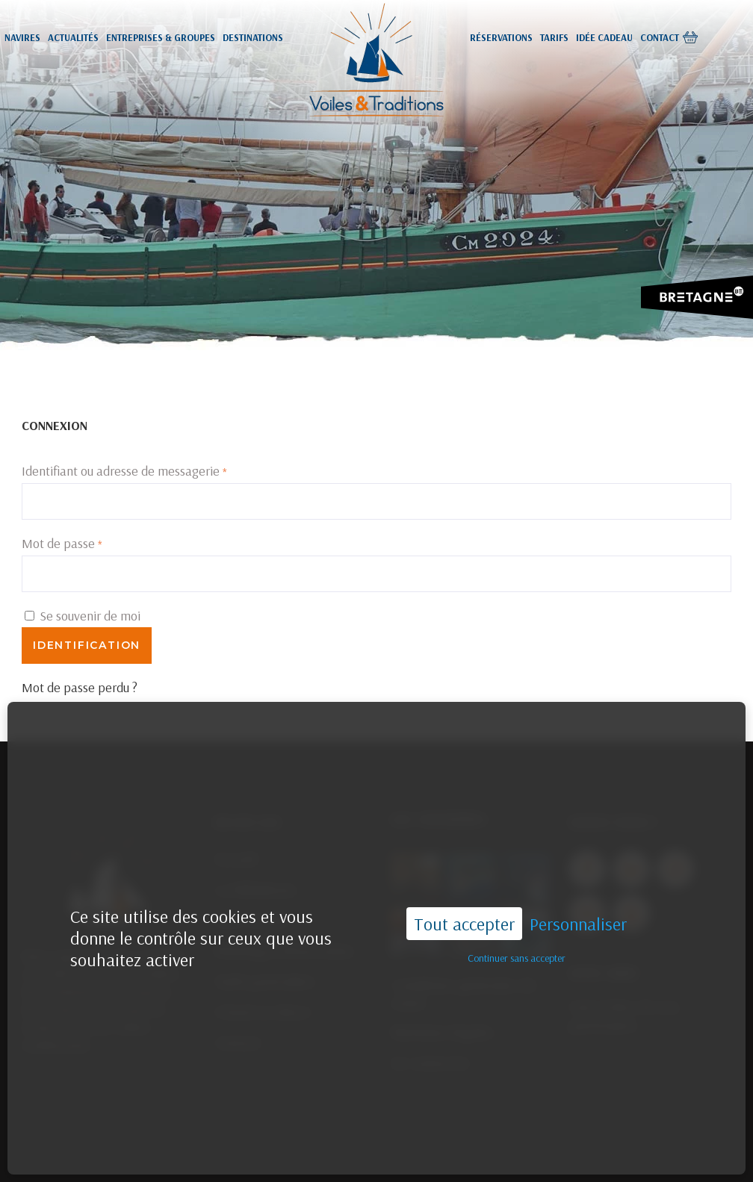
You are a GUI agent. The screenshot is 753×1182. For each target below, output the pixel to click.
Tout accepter (464, 888)
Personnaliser (578, 889)
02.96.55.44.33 (457, 1154)
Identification (86, 645)
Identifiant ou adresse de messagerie (124, 470)
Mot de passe (62, 543)
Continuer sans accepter (516, 923)
